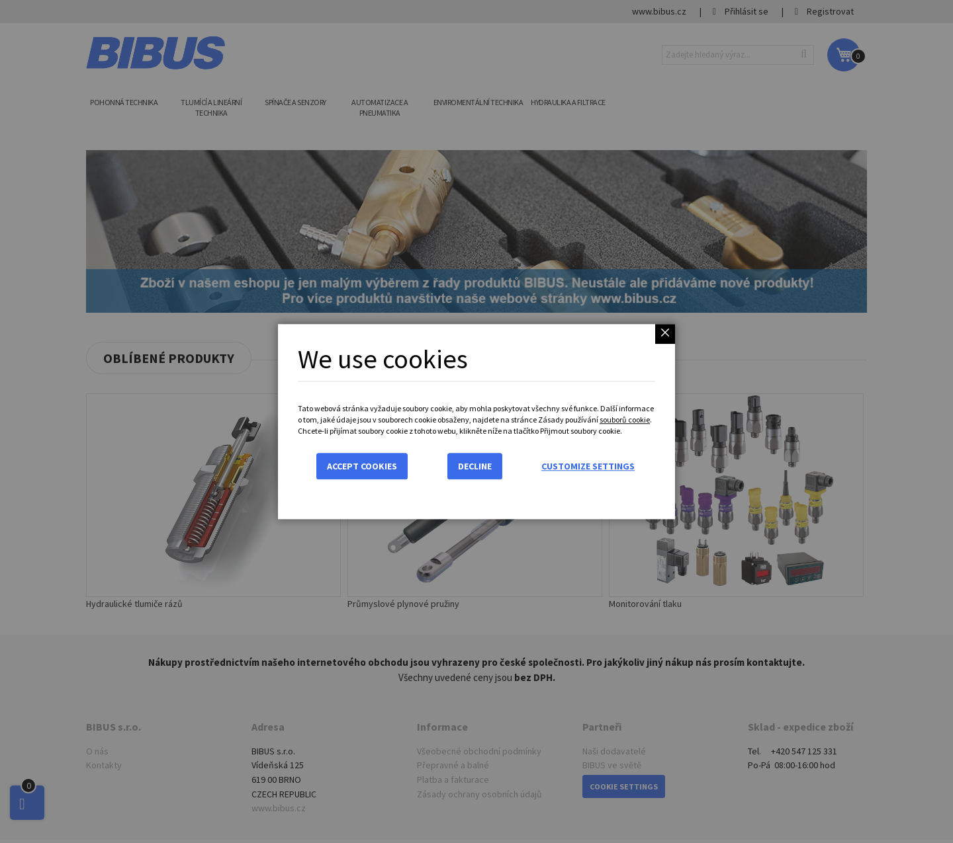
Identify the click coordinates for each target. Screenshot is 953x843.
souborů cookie (625, 419)
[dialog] (476, 421)
